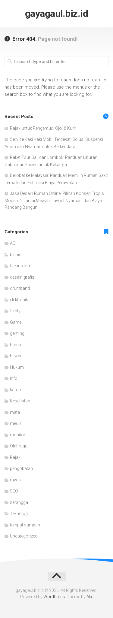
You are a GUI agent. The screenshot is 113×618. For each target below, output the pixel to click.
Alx (89, 596)
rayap (15, 479)
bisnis (15, 254)
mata (15, 412)
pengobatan (21, 468)
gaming (17, 333)
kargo (15, 389)
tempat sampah (25, 525)
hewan (16, 355)
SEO (14, 491)
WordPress (54, 596)
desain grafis (22, 277)
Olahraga (18, 446)
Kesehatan (20, 400)
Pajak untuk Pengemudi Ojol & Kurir (43, 128)
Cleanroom (20, 265)
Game (15, 322)
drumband (20, 288)
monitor (17, 434)
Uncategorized (23, 536)
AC (12, 243)
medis (16, 423)
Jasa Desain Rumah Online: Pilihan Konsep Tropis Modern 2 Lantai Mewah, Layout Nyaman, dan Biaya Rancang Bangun (54, 200)
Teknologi (19, 513)
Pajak (15, 457)
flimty (15, 310)
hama (15, 344)
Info (13, 378)
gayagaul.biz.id (56, 13)
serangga (19, 502)
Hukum (17, 367)
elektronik (19, 299)
